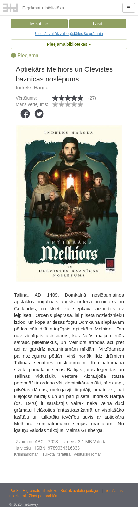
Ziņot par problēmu (44, 496)
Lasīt (97, 23)
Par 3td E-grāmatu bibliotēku (33, 490)
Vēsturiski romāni (87, 454)
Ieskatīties (39, 23)
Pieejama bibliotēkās (69, 44)
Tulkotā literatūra (57, 454)
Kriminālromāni (26, 454)
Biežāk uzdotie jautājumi (81, 490)
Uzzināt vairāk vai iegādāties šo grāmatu (69, 34)
